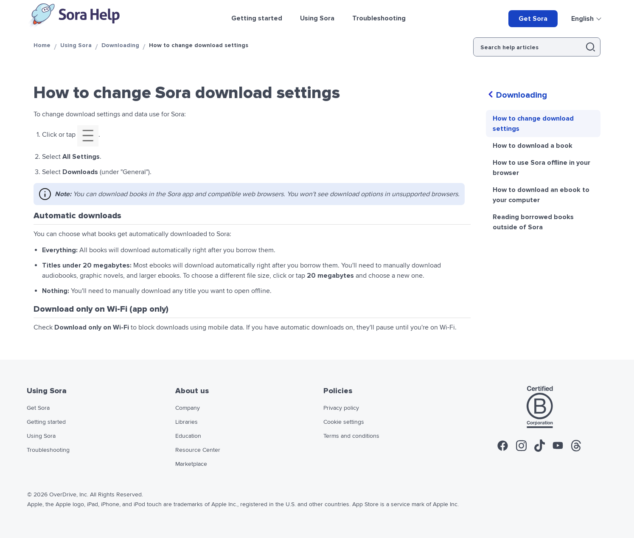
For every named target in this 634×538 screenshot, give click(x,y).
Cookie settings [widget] (343, 422)
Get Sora (533, 18)
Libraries (186, 422)
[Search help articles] (527, 47)
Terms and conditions (351, 436)
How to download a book (532, 145)
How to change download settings (533, 123)
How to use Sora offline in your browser (541, 167)
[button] (590, 47)
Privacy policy (341, 408)
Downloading (120, 45)
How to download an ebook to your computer (541, 195)
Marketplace (191, 464)
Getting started (46, 422)
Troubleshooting (48, 450)
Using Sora (76, 45)
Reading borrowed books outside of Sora (533, 222)
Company (187, 408)
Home (42, 45)
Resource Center (197, 450)
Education (188, 436)
